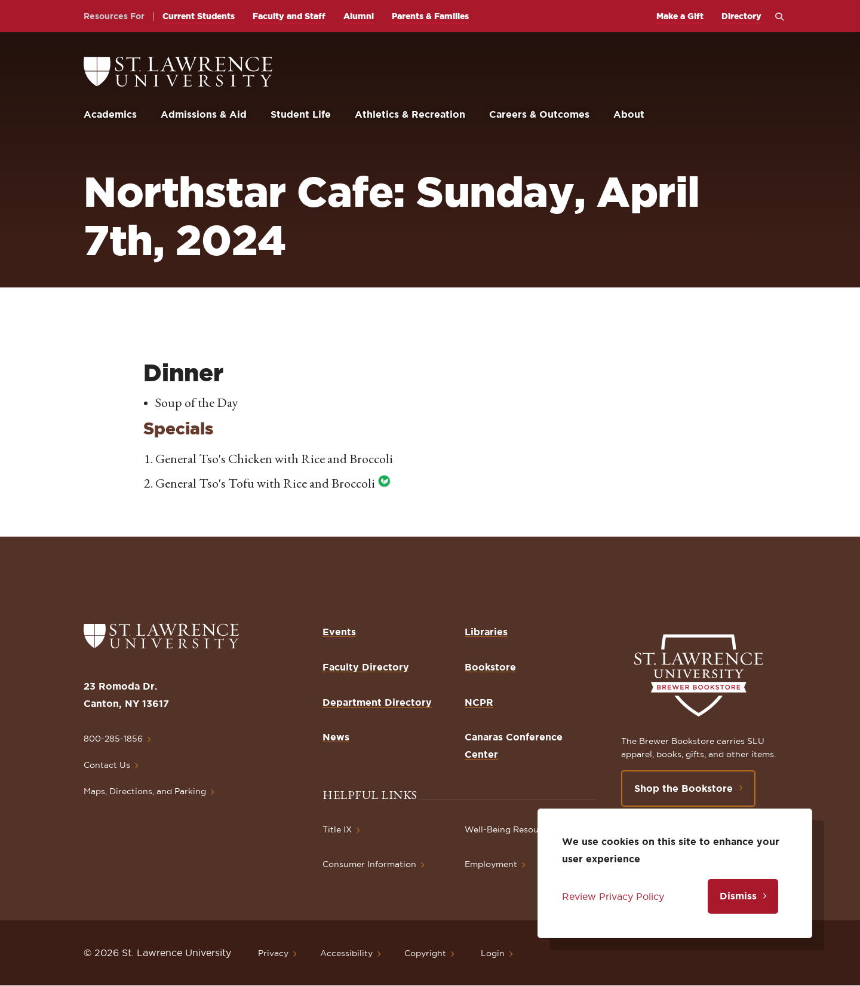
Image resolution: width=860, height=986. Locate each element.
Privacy (273, 953)
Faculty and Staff (289, 16)
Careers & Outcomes (539, 114)
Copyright (425, 953)
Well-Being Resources (510, 829)
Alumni (358, 16)
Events (339, 631)
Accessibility (346, 953)
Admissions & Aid (204, 114)
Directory (741, 16)
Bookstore (490, 667)
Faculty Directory (365, 667)
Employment (491, 864)
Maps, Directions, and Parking (145, 791)
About (628, 114)
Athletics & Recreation (410, 114)
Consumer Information (369, 864)
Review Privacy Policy (613, 896)
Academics (110, 114)
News (335, 736)
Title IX (337, 829)
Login (493, 953)
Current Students (198, 16)
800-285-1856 (113, 738)
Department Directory (377, 702)
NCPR (479, 702)
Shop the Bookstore (683, 788)
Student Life (301, 114)
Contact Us (107, 765)
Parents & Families (430, 16)
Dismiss (738, 895)
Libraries (486, 631)
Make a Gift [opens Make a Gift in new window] (680, 16)
